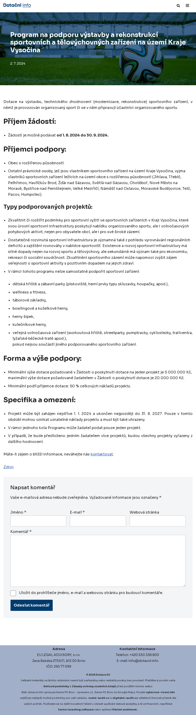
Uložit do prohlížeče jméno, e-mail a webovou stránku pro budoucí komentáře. (91, 592)
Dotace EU (103, 674)
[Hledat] (178, 5)
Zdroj (8, 467)
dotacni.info (36, 692)
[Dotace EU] (17, 5)
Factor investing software (76, 709)
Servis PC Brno (65, 692)
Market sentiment (124, 709)
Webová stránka (144, 512)
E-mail (77, 512)
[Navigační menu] (187, 5)
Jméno (18, 512)
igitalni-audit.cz (126, 698)
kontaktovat (102, 454)
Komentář (20, 531)
